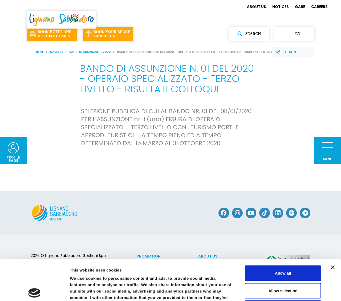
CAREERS (319, 6)
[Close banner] (333, 225)
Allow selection (282, 248)
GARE (300, 6)
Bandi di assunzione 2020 (90, 52)
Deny (283, 266)
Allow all (283, 231)
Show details (279, 290)
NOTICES (280, 6)
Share (291, 51)
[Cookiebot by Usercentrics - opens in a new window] (34, 291)
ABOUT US (256, 6)
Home (39, 52)
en (294, 34)
